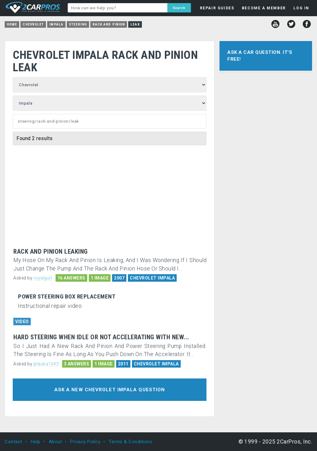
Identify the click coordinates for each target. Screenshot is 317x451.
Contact (13, 441)
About (55, 441)
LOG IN (301, 8)
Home (12, 24)
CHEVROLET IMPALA (152, 277)
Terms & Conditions (130, 441)
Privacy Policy (85, 441)
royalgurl (43, 277)
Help (35, 441)
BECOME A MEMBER (264, 8)
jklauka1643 (46, 363)
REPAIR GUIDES (217, 8)
